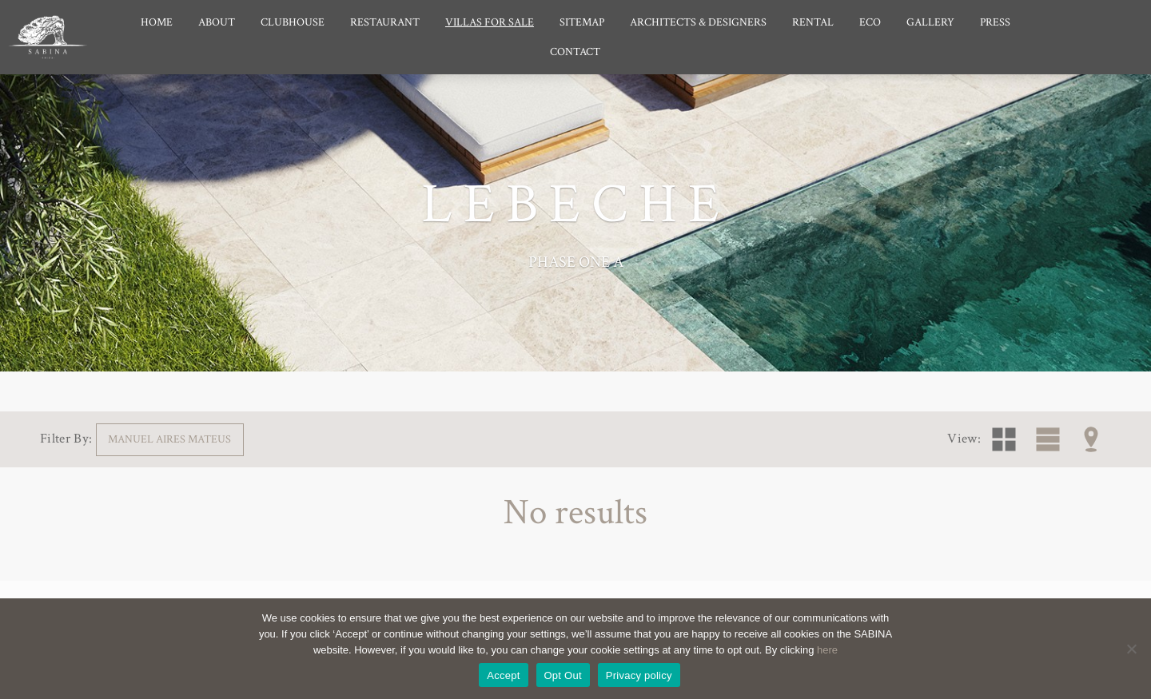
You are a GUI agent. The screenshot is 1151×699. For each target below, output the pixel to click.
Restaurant (385, 22)
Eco (870, 22)
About (216, 22)
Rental (813, 22)
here (827, 650)
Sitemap (582, 22)
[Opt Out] (1131, 649)
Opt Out (563, 675)
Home (157, 22)
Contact (575, 52)
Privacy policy (639, 675)
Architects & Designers (698, 22)
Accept (503, 675)
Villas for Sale (489, 22)
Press (995, 22)
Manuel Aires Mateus (169, 439)
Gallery (930, 22)
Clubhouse (293, 22)
